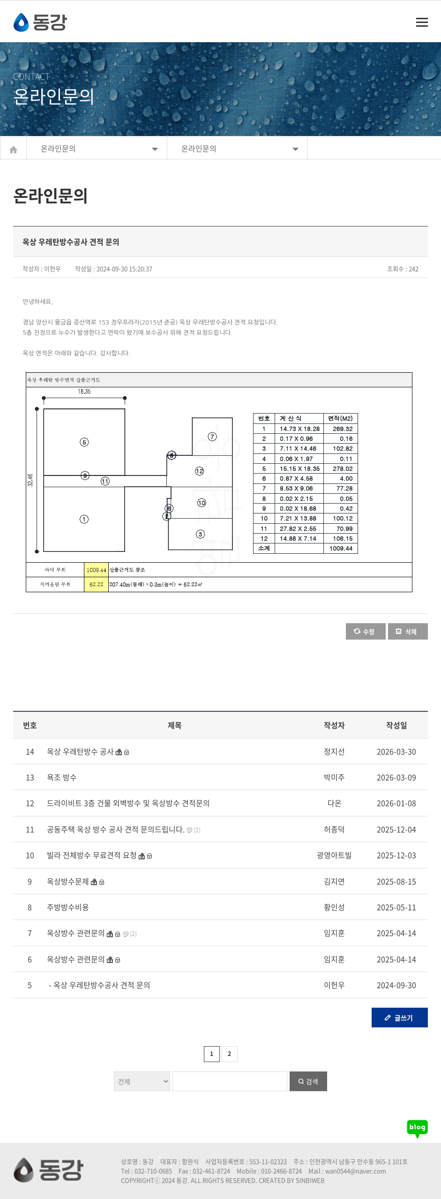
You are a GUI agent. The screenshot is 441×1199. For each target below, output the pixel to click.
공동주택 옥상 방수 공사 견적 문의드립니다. (116, 829)
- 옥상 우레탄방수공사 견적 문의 (98, 984)
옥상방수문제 (68, 881)
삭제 (411, 631)
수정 (368, 631)
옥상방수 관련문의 (76, 932)
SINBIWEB (310, 1180)
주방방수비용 (68, 906)
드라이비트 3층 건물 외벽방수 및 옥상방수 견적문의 (128, 802)
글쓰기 (404, 1017)
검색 (312, 1081)
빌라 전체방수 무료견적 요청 (92, 854)
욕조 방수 (62, 777)
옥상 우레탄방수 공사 (80, 751)
